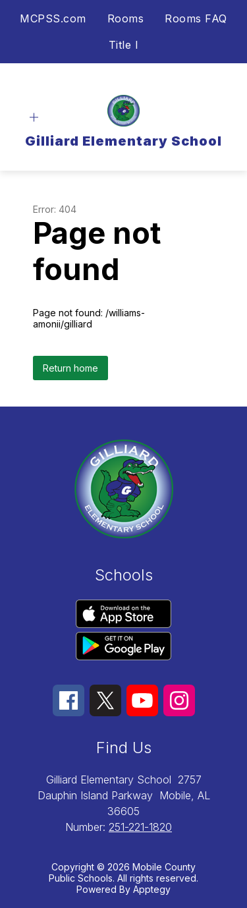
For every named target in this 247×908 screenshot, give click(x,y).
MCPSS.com (53, 18)
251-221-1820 (140, 827)
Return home (70, 368)
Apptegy (152, 889)
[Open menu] (33, 117)
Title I (124, 44)
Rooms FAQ (196, 18)
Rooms (125, 18)
